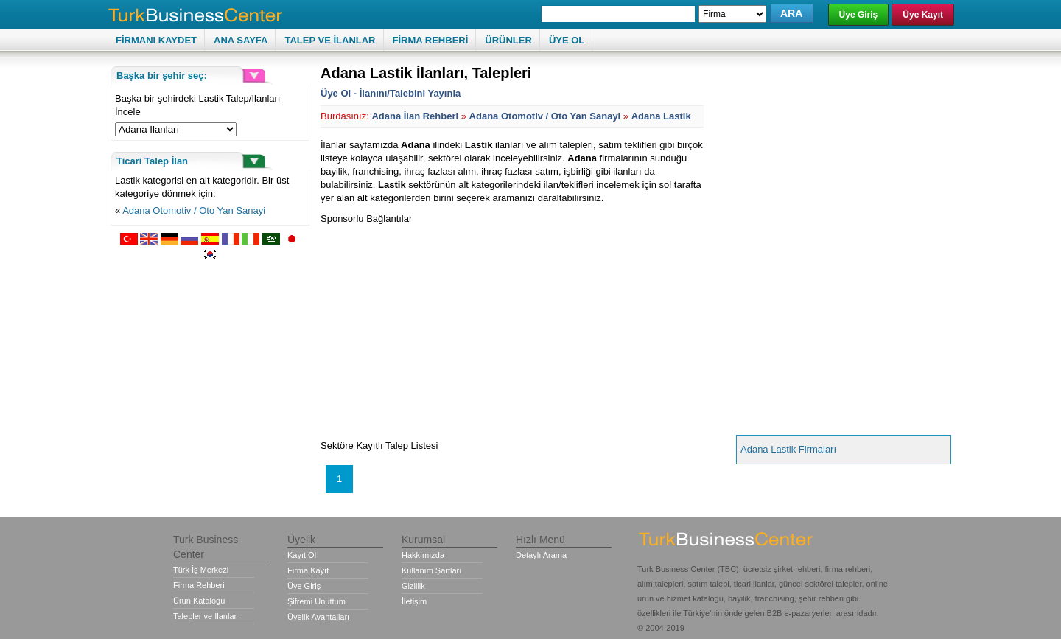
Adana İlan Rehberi (414, 116)
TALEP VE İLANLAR (329, 40)
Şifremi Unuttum (316, 601)
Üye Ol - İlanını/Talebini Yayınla (391, 93)
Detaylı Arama (541, 555)
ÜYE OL (566, 40)
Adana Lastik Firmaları (788, 449)
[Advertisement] (444, 329)
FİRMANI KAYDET (156, 40)
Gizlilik (413, 586)
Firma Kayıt (308, 570)
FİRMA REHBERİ (431, 40)
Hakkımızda (423, 555)
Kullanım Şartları (431, 570)
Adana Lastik (661, 116)
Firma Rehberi (199, 585)
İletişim (414, 601)
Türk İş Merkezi (200, 569)
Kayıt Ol (301, 555)
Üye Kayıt (923, 15)
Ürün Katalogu (199, 600)
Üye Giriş (858, 15)
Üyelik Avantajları (318, 616)
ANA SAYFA (240, 40)
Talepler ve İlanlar (205, 616)
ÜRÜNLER (508, 40)
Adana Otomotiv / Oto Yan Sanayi (193, 210)
